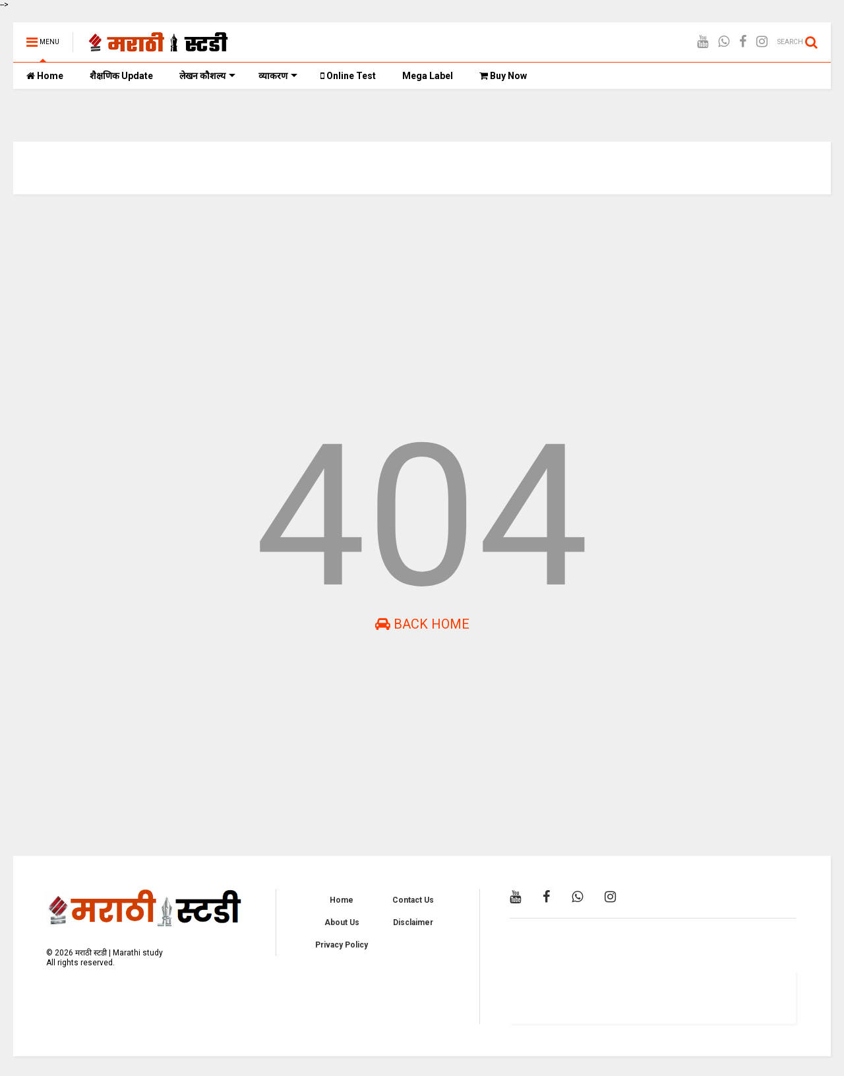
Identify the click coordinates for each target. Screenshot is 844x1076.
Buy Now (503, 76)
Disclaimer (413, 922)
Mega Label (427, 76)
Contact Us (413, 900)
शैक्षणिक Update (121, 76)
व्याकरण (277, 76)
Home (44, 76)
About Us (341, 922)
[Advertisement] (408, 306)
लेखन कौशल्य (207, 76)
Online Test (348, 76)
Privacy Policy (341, 944)
